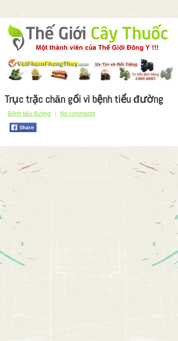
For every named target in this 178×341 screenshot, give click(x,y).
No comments (77, 113)
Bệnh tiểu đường (29, 113)
